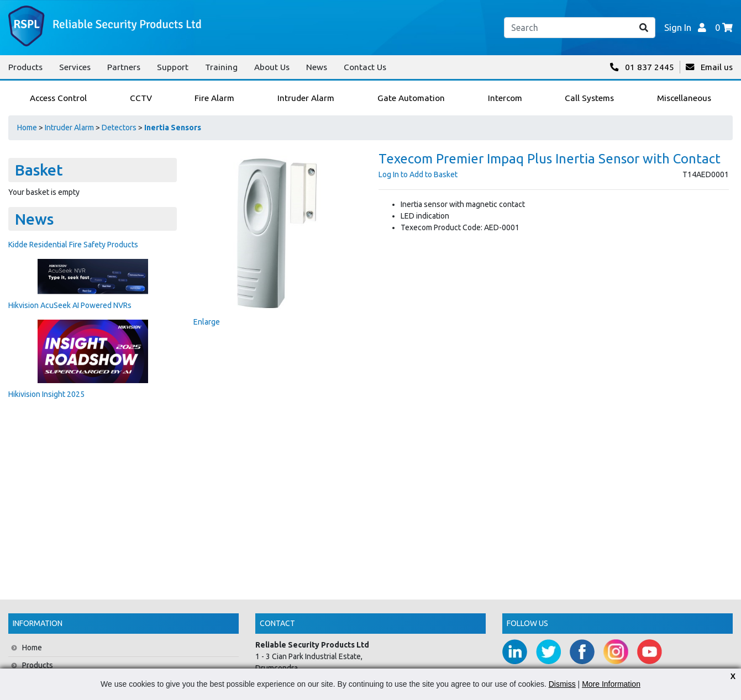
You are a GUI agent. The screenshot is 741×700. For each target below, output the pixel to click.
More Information (611, 684)
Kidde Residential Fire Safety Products (73, 244)
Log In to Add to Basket (418, 174)
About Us (272, 67)
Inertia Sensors (172, 127)
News (316, 67)
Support (172, 67)
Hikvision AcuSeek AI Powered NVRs (70, 305)
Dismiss (562, 684)
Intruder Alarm (69, 127)
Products (25, 67)
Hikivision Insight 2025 (46, 394)
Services (75, 67)
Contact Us (365, 67)
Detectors (119, 127)
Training (221, 67)
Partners (123, 67)
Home (27, 127)
